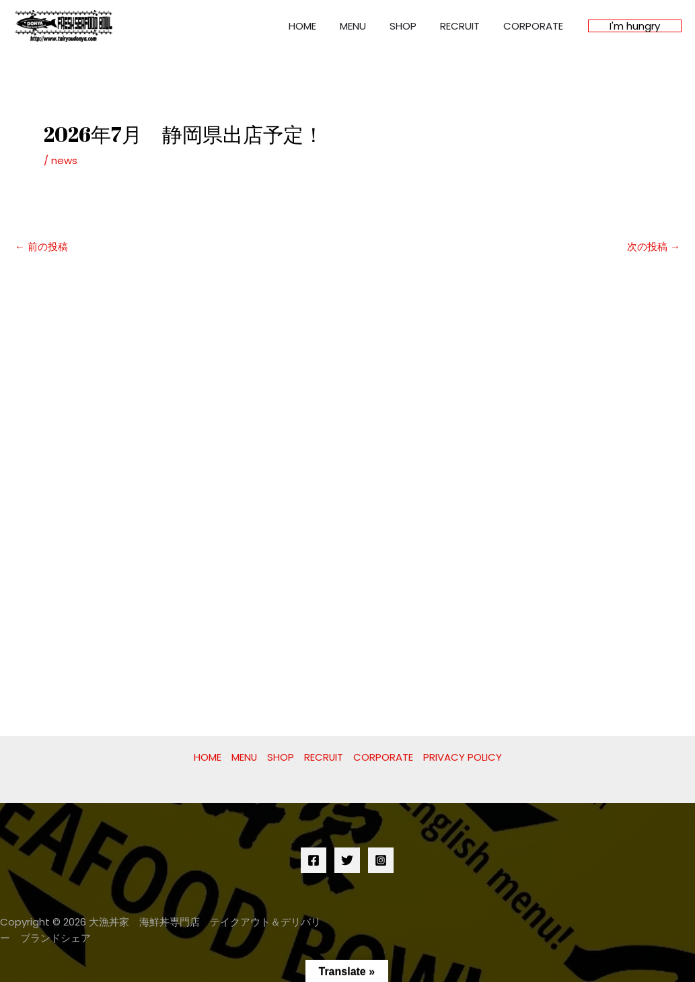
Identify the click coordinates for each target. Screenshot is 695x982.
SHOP (411, 26)
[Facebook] (313, 860)
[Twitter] (347, 860)
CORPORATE (534, 26)
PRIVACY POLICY (463, 757)
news (64, 160)
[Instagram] (381, 860)
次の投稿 (653, 246)
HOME (317, 26)
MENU (364, 26)
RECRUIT (464, 26)
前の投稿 (41, 246)
